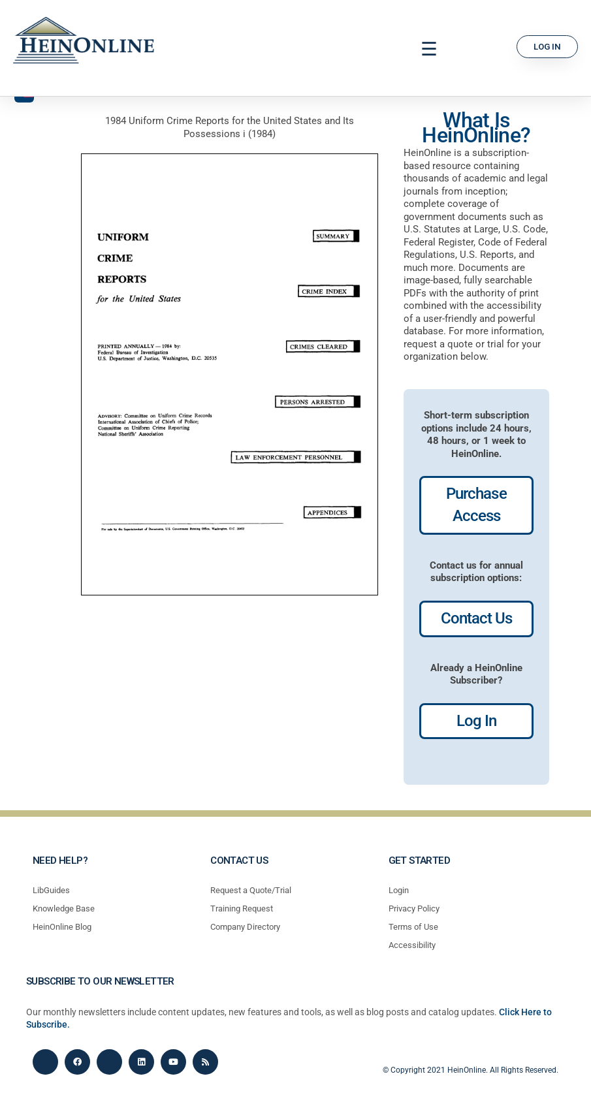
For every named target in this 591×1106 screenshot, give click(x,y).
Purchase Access (476, 504)
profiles (445, 770)
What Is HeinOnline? (476, 128)
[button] (429, 50)
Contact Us (476, 618)
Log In (476, 721)
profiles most (494, 770)
